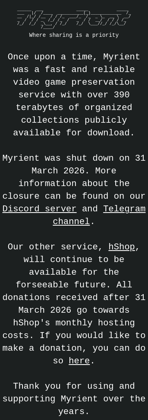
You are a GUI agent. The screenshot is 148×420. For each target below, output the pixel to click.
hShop (122, 247)
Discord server (39, 209)
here (79, 361)
